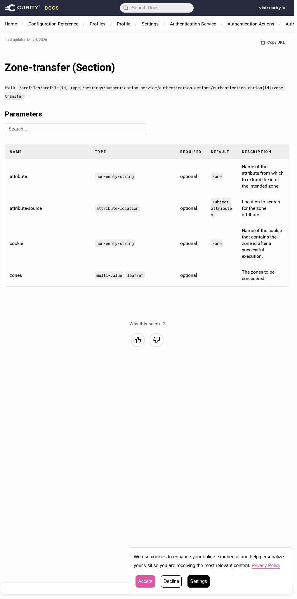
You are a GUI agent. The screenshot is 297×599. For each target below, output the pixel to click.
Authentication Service (193, 24)
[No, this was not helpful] (157, 340)
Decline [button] (171, 582)
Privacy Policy (266, 566)
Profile (123, 24)
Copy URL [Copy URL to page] (272, 42)
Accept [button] (145, 582)
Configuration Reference (53, 24)
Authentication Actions (250, 24)
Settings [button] (198, 582)
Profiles (97, 24)
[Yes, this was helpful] (138, 340)
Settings (150, 24)
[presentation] (32, 7)
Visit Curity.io (272, 8)
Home (11, 24)
